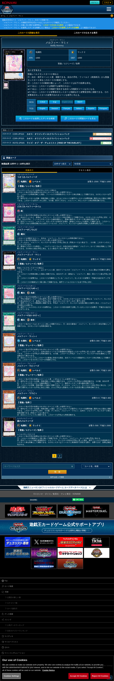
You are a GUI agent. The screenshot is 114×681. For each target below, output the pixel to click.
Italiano (79, 109)
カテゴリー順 (12, 603)
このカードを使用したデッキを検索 (65, 28)
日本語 (42, 102)
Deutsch (55, 109)
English (42, 109)
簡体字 (79, 102)
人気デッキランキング (15, 625)
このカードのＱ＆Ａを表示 (53, 25)
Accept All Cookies (78, 676)
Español (91, 109)
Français (67, 109)
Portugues (103, 109)
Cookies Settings (11, 676)
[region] (57, 668)
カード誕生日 (12, 609)
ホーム (3, 16)
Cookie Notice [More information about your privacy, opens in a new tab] (48, 670)
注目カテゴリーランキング (17, 631)
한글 (54, 102)
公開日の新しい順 (14, 597)
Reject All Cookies (100, 676)
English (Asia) (67, 102)
